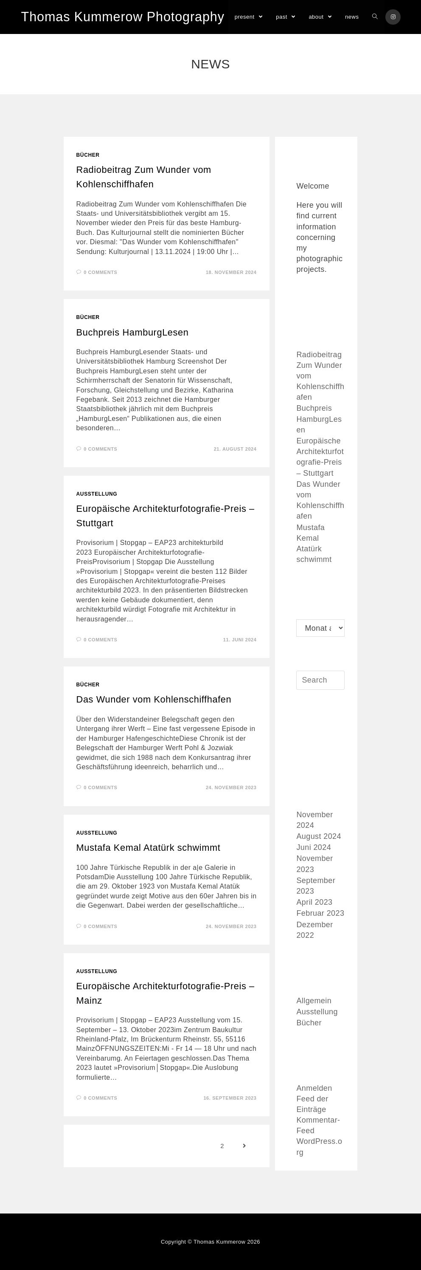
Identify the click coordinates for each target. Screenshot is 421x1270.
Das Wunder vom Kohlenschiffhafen (154, 699)
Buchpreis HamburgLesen (133, 332)
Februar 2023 (320, 914)
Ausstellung (97, 494)
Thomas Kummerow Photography (121, 17)
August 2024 (318, 837)
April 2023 (314, 903)
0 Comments (100, 272)
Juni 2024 (313, 848)
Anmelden (314, 1088)
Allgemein (313, 1001)
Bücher (88, 155)
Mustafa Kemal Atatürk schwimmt (149, 848)
